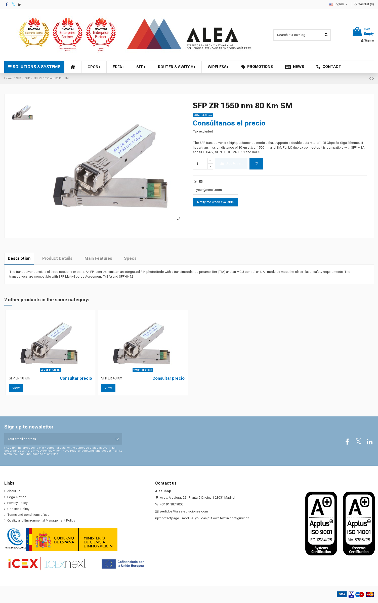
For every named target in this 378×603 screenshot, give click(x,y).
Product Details (57, 258)
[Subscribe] (117, 439)
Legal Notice (16, 497)
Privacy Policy (17, 503)
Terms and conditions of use (28, 514)
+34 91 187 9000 (171, 504)
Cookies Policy (18, 509)
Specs (130, 258)
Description (19, 258)
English (339, 4)
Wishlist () (364, 4)
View (16, 388)
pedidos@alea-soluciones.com (184, 511)
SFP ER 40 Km (111, 378)
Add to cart (231, 163)
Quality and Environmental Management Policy (41, 520)
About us (13, 491)
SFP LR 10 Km (19, 378)
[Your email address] (58, 439)
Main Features (98, 258)
